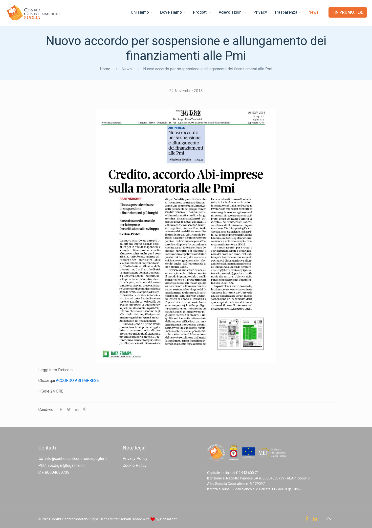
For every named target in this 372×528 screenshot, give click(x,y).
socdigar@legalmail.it (66, 465)
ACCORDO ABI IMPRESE (77, 380)
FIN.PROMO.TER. (347, 12)
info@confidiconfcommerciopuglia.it (76, 458)
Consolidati (168, 519)
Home (105, 69)
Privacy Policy (135, 458)
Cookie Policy (135, 465)
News (127, 69)
